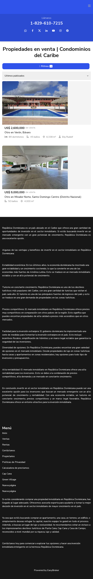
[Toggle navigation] (89, 5)
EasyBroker (53, 570)
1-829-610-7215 (46, 23)
